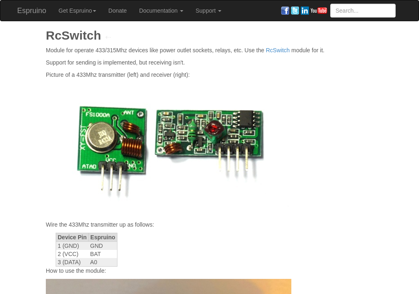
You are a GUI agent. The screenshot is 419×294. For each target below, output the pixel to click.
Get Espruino (77, 10)
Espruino (31, 11)
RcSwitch (278, 50)
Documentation (161, 10)
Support (208, 10)
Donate (117, 10)
